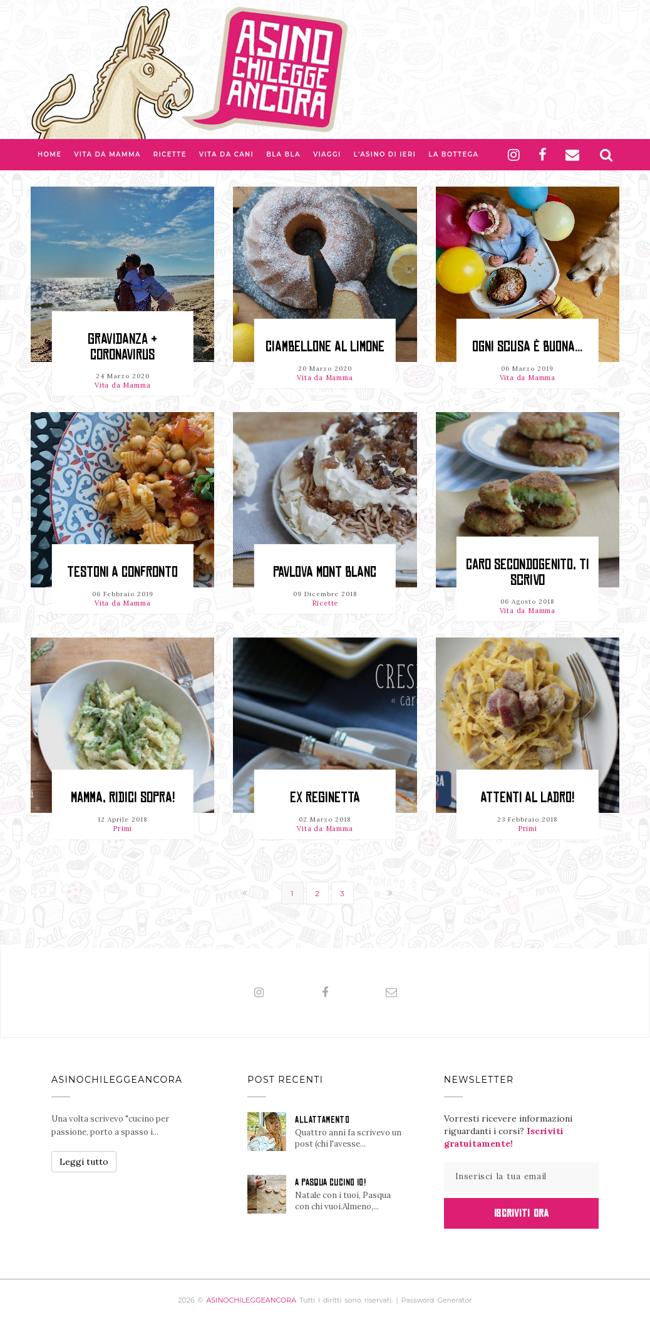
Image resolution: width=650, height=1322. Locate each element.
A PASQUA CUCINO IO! (330, 1182)
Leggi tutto (83, 1161)
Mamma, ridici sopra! (123, 797)
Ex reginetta (325, 797)
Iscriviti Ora (521, 1213)
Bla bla (283, 154)
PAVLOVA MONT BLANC (324, 572)
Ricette (170, 154)
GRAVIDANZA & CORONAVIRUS (122, 347)
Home (49, 154)
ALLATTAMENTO (322, 1119)
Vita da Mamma (107, 154)
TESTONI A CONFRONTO (122, 572)
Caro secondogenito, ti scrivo (527, 572)
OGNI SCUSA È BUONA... (527, 346)
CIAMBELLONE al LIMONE (325, 346)
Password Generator (436, 1300)
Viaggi (327, 154)
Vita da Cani (226, 154)
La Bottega (453, 154)
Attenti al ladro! (527, 797)
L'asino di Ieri (385, 154)
